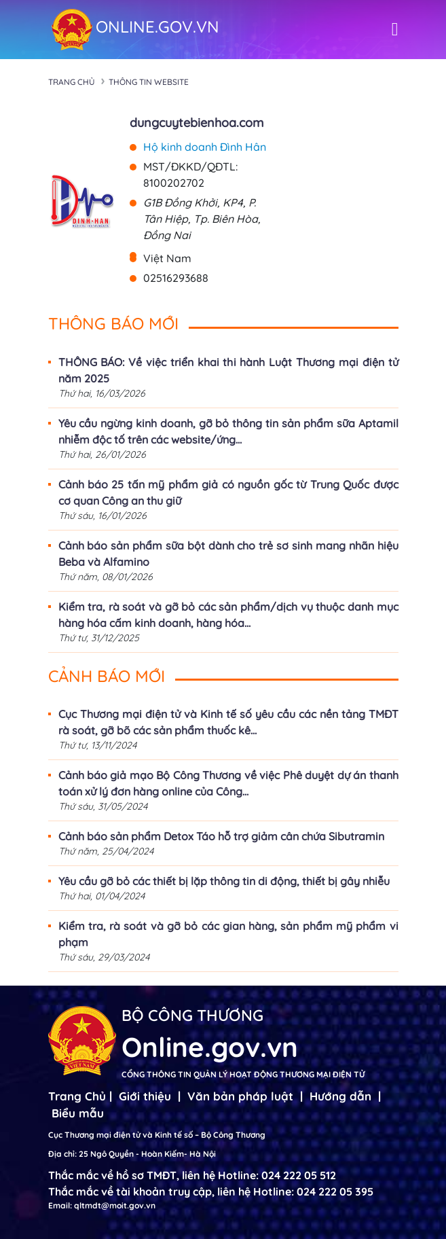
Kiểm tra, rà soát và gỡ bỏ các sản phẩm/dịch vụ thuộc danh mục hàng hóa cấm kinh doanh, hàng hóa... (228, 615)
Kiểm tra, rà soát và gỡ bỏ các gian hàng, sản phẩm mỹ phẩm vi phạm (228, 934)
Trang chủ (71, 82)
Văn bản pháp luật (240, 1096)
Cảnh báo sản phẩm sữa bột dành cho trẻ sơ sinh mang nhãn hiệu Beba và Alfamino (228, 554)
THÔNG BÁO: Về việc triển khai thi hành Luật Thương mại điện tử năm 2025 (228, 370)
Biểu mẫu (78, 1113)
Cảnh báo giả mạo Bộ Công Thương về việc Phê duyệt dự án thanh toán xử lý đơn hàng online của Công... (228, 783)
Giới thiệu (145, 1096)
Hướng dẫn (340, 1096)
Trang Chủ (77, 1096)
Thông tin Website (149, 82)
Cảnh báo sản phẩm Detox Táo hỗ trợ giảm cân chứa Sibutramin (221, 836)
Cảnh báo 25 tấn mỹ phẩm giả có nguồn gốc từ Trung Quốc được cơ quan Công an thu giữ (228, 492)
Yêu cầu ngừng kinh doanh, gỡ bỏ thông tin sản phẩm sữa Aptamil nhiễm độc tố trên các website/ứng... (228, 431)
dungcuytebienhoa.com (196, 122)
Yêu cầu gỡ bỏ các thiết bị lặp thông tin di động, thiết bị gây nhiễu (224, 881)
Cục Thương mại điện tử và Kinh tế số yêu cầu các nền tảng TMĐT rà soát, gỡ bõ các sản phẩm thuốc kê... (228, 722)
